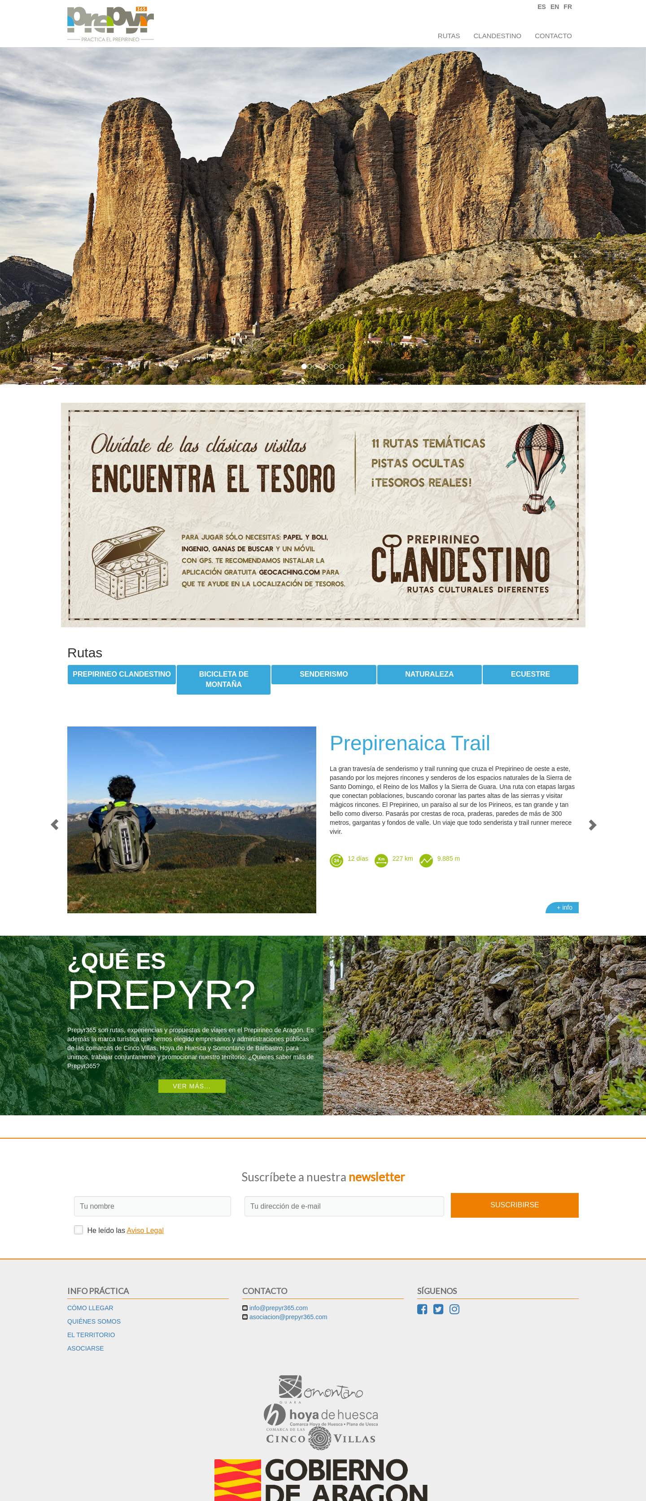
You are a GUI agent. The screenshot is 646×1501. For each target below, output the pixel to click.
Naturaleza (429, 674)
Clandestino (498, 36)
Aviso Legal (145, 1230)
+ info (564, 907)
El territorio (91, 1334)
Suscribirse (514, 1205)
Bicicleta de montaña (224, 679)
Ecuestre (530, 674)
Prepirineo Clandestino (122, 674)
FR (567, 6)
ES (541, 6)
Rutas (449, 36)
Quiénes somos (94, 1321)
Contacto (553, 36)
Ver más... (192, 1086)
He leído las (119, 1229)
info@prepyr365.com (278, 1308)
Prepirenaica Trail (410, 743)
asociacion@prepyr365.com (288, 1317)
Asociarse (85, 1348)
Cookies (341, 1487)
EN (554, 6)
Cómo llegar (90, 1308)
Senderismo (324, 674)
